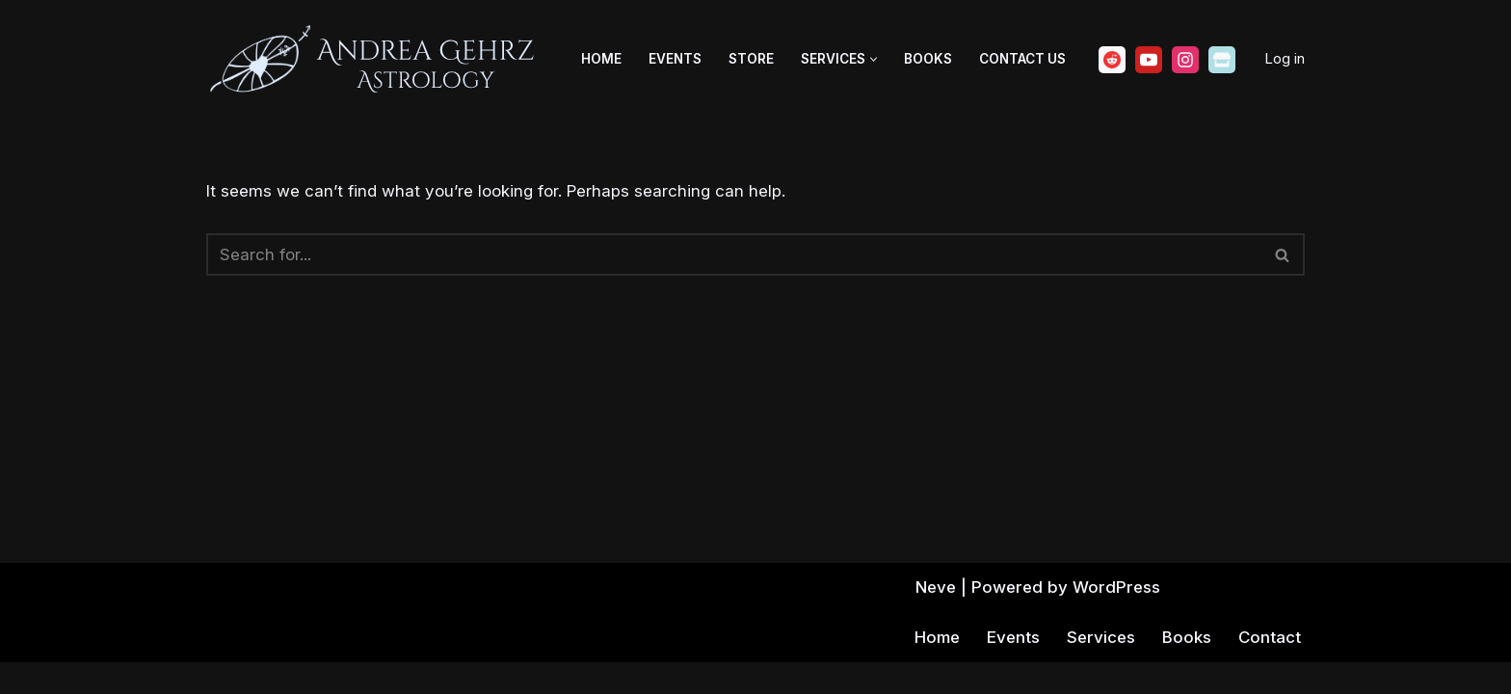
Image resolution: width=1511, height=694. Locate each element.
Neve (934, 618)
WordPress (1118, 618)
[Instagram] (1185, 59)
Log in (1284, 58)
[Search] (733, 254)
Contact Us (1022, 59)
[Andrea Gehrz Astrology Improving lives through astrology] (374, 59)
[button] (873, 59)
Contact (1269, 669)
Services (1099, 669)
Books (928, 59)
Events (675, 59)
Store (751, 59)
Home (601, 59)
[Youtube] (1148, 59)
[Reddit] (1112, 59)
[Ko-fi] (1221, 59)
